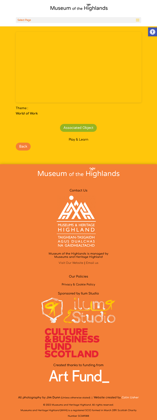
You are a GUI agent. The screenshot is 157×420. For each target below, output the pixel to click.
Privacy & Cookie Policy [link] (78, 284)
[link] (152, 31)
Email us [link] (92, 263)
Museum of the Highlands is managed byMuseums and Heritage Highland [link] (78, 255)
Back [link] (23, 147)
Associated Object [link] (78, 128)
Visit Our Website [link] (71, 263)
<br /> (78, 67)
